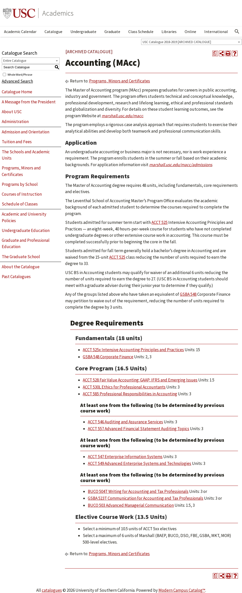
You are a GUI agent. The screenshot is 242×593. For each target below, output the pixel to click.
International (216, 31)
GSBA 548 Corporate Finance (108, 357)
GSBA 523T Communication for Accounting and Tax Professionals (145, 498)
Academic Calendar (20, 31)
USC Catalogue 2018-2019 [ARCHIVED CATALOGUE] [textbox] (177, 42)
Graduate (112, 31)
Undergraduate (83, 31)
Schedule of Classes (20, 204)
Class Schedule (140, 31)
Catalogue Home (17, 92)
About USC (12, 111)
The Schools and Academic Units (26, 155)
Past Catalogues (16, 276)
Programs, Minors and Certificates (21, 171)
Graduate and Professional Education (26, 244)
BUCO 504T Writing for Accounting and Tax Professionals (138, 491)
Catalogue (53, 31)
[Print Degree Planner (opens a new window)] (215, 53)
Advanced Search (17, 81)
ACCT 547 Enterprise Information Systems (125, 456)
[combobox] (191, 42)
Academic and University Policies (24, 217)
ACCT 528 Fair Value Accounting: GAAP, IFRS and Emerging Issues (140, 380)
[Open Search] (237, 31)
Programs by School (20, 184)
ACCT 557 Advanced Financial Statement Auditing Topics (138, 428)
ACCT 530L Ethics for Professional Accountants (124, 387)
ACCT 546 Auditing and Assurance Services (125, 422)
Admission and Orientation (25, 132)
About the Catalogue (20, 267)
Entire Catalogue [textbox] (14, 60)
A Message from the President (29, 102)
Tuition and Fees (17, 141)
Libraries (169, 31)
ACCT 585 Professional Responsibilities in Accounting (130, 394)
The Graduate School (21, 256)
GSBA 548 (188, 294)
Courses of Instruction (22, 194)
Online (190, 31)
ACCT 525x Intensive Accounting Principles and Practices (133, 349)
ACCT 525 (159, 222)
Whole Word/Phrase (20, 74)
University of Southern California (19, 13)
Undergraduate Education (26, 230)
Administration (15, 121)
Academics (57, 13)
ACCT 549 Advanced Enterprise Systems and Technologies (139, 463)
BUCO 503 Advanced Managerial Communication (131, 505)
